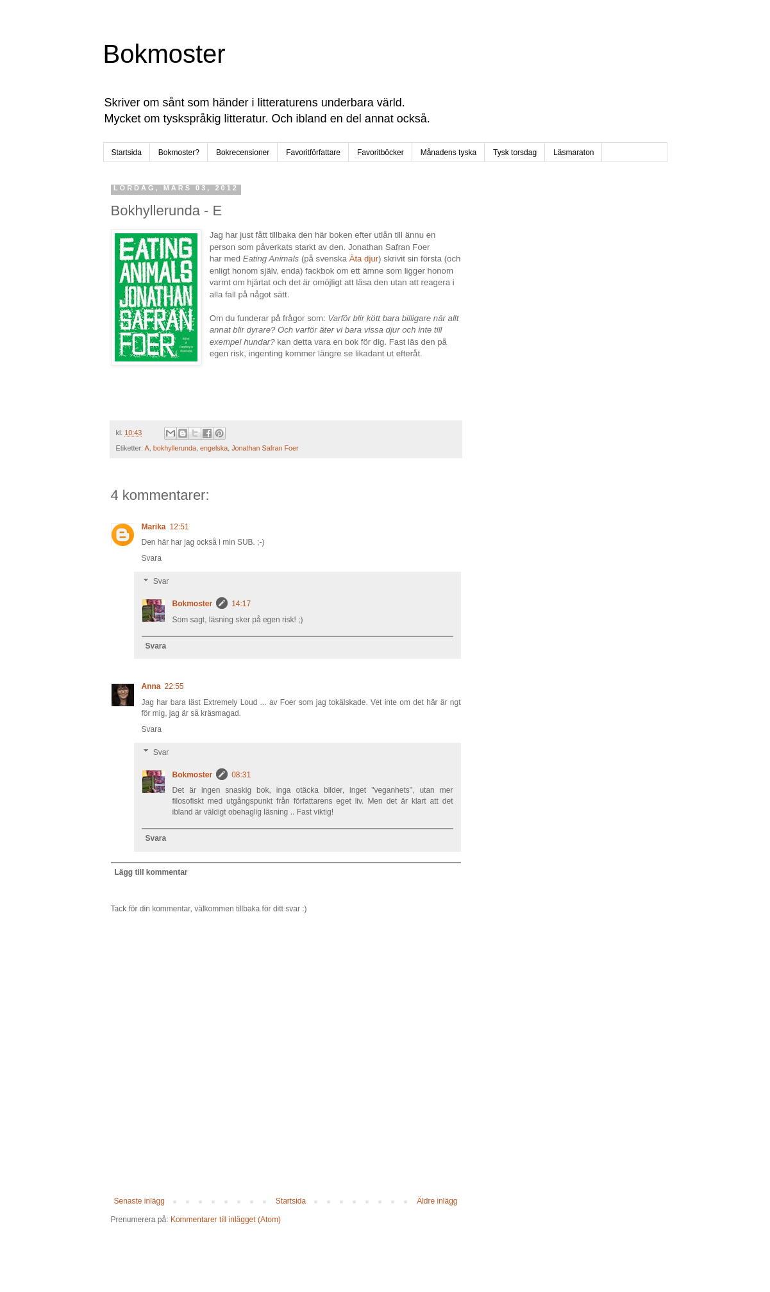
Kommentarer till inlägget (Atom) (226, 1219)
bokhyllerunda (174, 448)
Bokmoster (164, 54)
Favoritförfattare (313, 152)
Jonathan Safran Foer (264, 448)
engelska (214, 448)
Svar (161, 581)
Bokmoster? (178, 152)
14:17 (241, 603)
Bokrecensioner (242, 152)
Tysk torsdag (515, 152)
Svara (152, 558)
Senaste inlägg (139, 1201)
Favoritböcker (380, 152)
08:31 (241, 774)
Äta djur (363, 258)
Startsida (127, 152)
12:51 (179, 526)
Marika (154, 526)
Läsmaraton (573, 152)
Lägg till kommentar (151, 872)
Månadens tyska (448, 152)
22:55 (174, 686)
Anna (151, 686)
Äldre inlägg (437, 1201)
